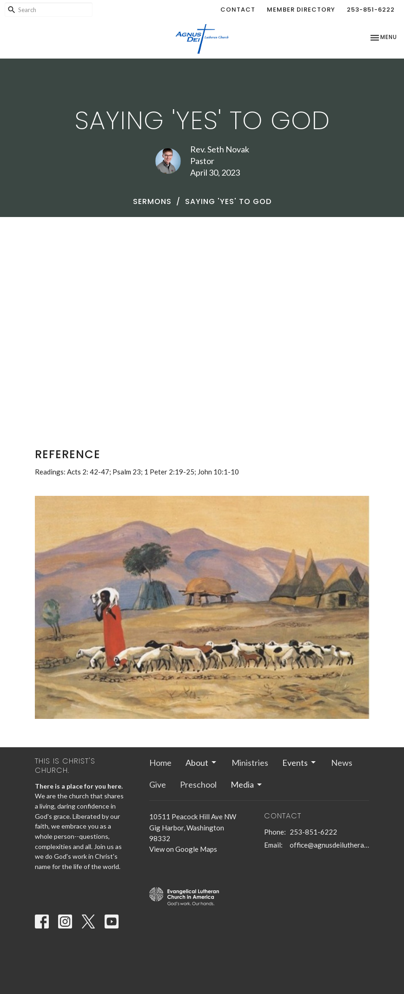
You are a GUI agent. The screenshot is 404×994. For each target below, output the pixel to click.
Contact (237, 9)
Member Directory (301, 9)
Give (157, 784)
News (341, 762)
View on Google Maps (183, 849)
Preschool (198, 784)
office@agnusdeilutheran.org (330, 845)
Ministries (250, 762)
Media (247, 784)
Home (160, 762)
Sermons (152, 201)
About (201, 762)
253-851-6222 (371, 9)
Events (299, 762)
